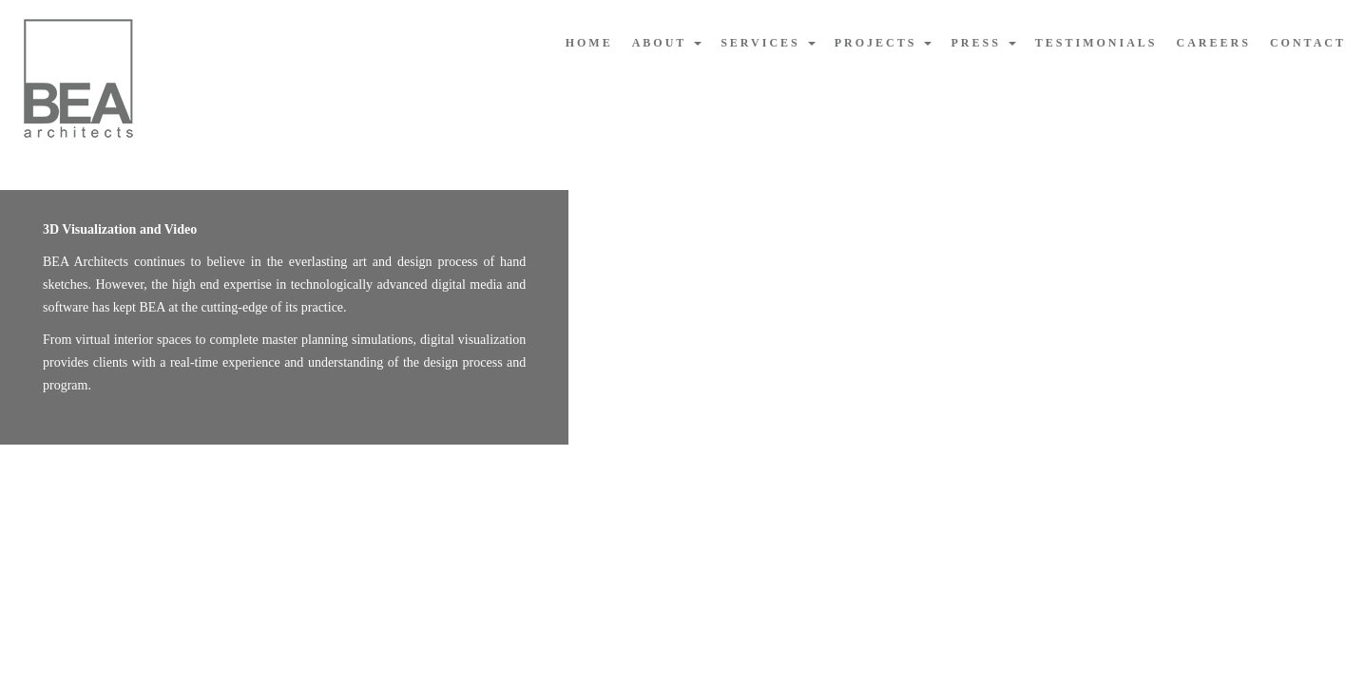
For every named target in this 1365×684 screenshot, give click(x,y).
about (667, 42)
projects (883, 42)
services (768, 42)
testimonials (1096, 42)
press (983, 42)
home (589, 42)
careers (1214, 42)
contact (1308, 42)
